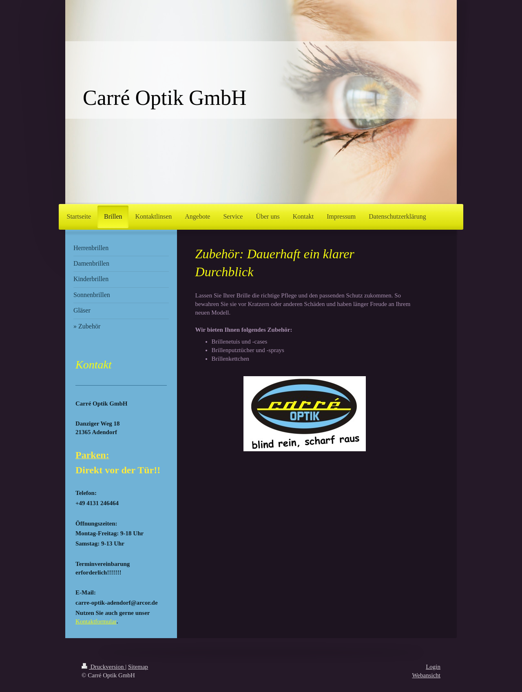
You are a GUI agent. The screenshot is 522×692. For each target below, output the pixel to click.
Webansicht (426, 675)
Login (433, 666)
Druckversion (103, 666)
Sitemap (138, 666)
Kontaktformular (96, 621)
